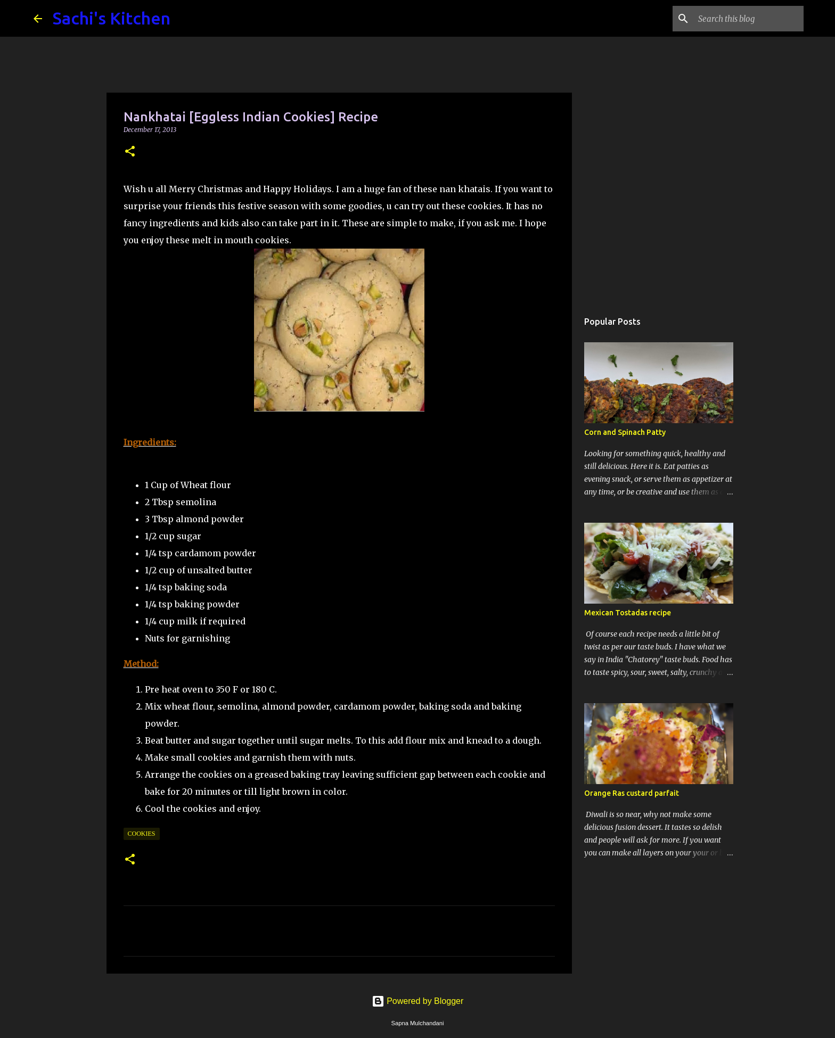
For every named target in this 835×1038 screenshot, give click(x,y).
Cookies (141, 833)
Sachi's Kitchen (111, 18)
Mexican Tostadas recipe (627, 612)
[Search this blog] (748, 18)
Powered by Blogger (418, 1001)
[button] (130, 152)
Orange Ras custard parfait (631, 793)
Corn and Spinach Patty (625, 432)
